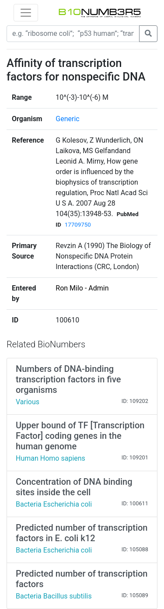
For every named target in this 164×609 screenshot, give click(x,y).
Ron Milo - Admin (82, 288)
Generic (67, 119)
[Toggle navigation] (26, 12)
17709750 (78, 224)
